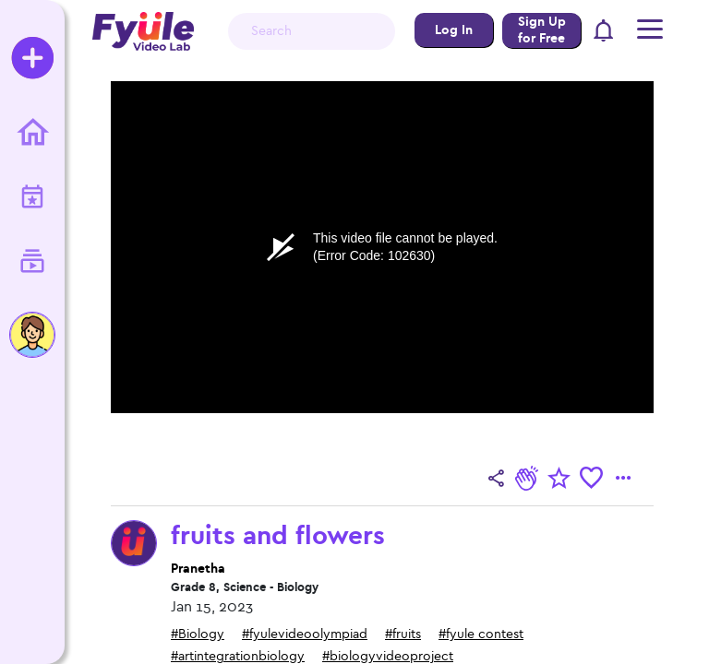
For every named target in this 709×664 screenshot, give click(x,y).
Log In (454, 30)
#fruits (403, 634)
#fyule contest (481, 634)
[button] (604, 32)
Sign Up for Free (542, 30)
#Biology (197, 634)
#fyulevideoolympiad (304, 634)
